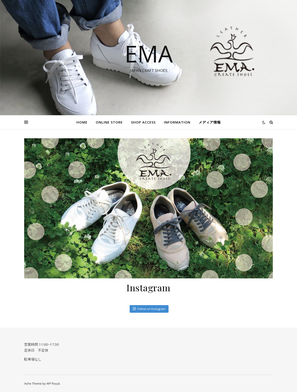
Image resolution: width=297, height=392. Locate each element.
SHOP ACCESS (143, 122)
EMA (149, 53)
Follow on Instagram (149, 309)
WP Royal (53, 383)
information (177, 122)
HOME (81, 122)
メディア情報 (210, 122)
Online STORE (109, 122)
